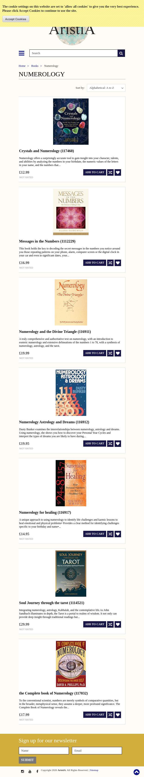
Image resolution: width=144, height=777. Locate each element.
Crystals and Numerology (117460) (46, 151)
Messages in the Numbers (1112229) (47, 241)
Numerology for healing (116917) (45, 512)
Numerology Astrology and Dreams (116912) (54, 422)
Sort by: (80, 87)
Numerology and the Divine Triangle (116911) (55, 332)
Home (22, 66)
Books (34, 66)
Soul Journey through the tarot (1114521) (51, 603)
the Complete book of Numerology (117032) (53, 693)
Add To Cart (94, 172)
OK (15, 19)
